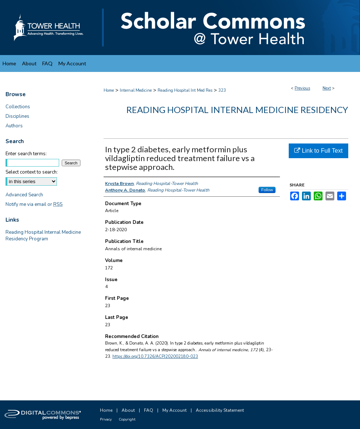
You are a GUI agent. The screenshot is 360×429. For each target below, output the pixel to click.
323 (222, 90)
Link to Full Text (318, 151)
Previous (302, 88)
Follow (267, 190)
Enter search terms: (26, 153)
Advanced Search (24, 195)
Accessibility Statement (220, 410)
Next (327, 88)
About (128, 410)
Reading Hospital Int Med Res (185, 90)
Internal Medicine (136, 90)
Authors (14, 126)
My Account (174, 410)
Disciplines (17, 116)
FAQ (148, 410)
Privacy (106, 419)
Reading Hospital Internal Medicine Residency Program (43, 235)
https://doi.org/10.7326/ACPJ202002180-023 (155, 356)
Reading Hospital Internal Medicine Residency (237, 109)
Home (109, 90)
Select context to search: (32, 172)
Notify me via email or (34, 204)
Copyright (127, 419)
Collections (18, 106)
